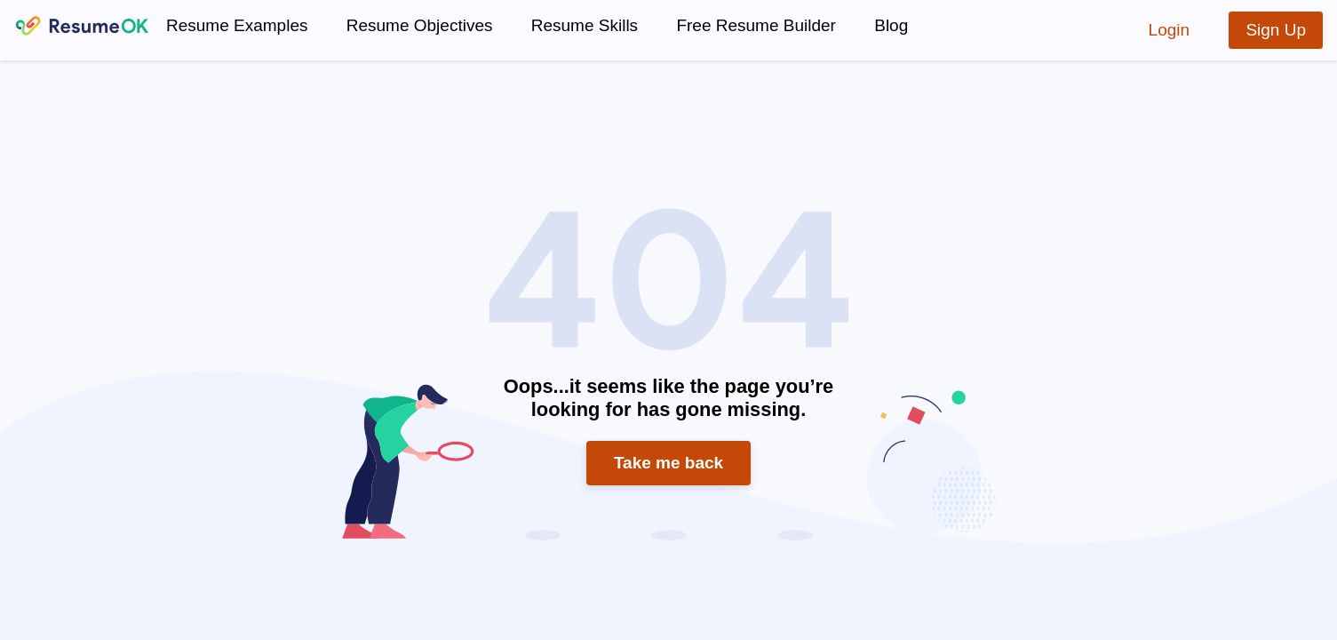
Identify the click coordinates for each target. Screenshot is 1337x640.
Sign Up (1275, 29)
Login (1169, 29)
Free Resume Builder (756, 25)
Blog (891, 25)
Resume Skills (584, 25)
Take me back (668, 462)
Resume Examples (236, 25)
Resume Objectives (419, 25)
